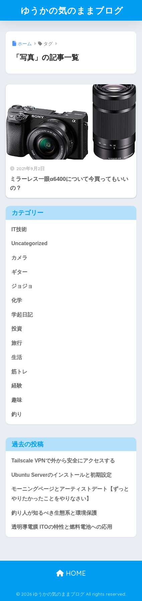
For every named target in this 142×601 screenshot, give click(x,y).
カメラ (19, 258)
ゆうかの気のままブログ (72, 10)
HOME (71, 573)
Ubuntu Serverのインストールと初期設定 (61, 475)
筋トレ (19, 371)
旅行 (16, 343)
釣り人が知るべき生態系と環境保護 (54, 513)
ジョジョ (22, 286)
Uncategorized (29, 243)
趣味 (16, 400)
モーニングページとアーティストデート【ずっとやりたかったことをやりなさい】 (70, 493)
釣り (16, 414)
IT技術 (19, 229)
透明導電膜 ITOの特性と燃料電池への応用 (61, 527)
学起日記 (22, 314)
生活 (16, 357)
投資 (16, 328)
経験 (16, 385)
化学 (16, 300)
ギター (19, 272)
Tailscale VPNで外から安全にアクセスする (63, 460)
